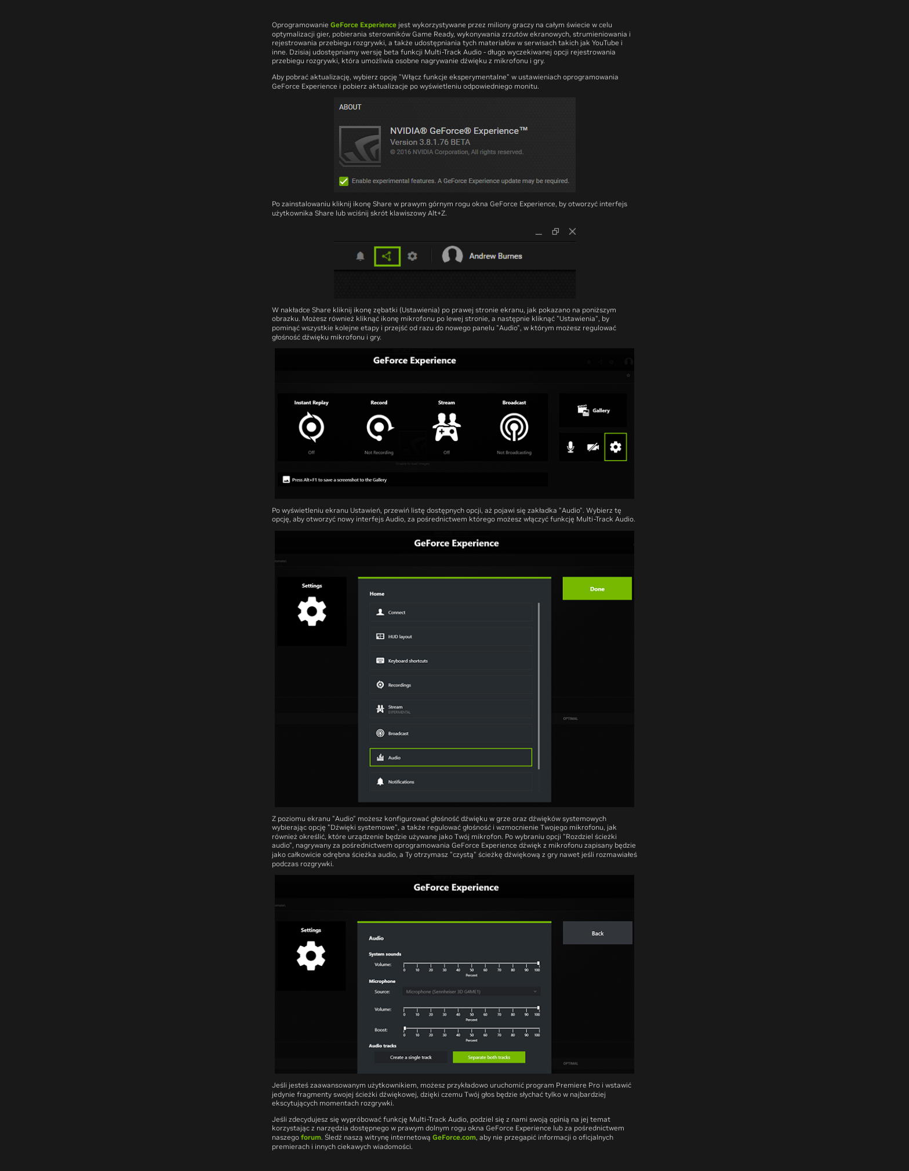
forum (311, 1137)
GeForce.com (454, 1137)
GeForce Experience (363, 24)
